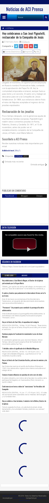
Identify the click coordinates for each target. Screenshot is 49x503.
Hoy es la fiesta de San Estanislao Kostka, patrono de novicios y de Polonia (24, 361)
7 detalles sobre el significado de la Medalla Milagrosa (20, 348)
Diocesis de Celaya (19, 498)
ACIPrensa (18, 156)
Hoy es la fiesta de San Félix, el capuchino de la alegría (20, 322)
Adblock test (8, 150)
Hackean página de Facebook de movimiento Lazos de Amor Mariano (22, 335)
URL (36, 52)
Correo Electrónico (12, 52)
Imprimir (27, 52)
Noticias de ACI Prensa (24, 9)
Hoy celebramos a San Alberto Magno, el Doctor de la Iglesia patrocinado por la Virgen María (22, 282)
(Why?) (17, 150)
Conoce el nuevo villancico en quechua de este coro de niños (22, 374)
